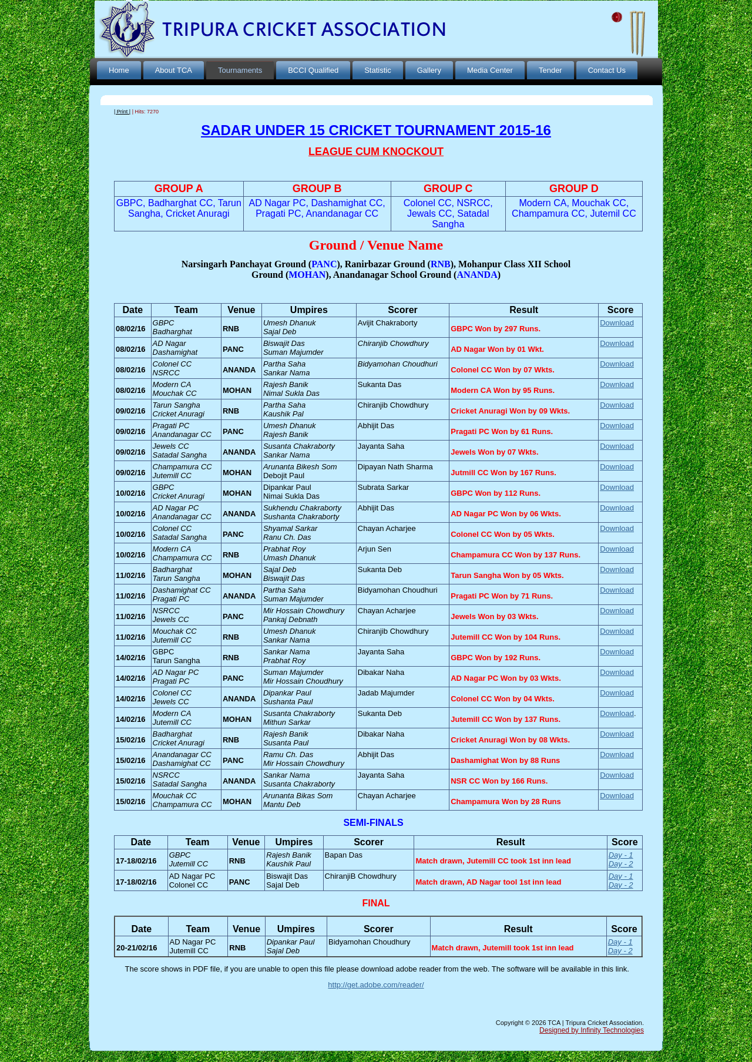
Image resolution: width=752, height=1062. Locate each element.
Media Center (490, 70)
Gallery (429, 70)
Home (119, 70)
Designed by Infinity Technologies (591, 1030)
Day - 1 (621, 855)
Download (617, 322)
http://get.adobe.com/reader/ (376, 984)
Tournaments (240, 70)
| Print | (122, 112)
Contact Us (607, 70)
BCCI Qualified (313, 70)
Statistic (377, 70)
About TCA (173, 70)
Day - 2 (621, 863)
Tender (550, 70)
